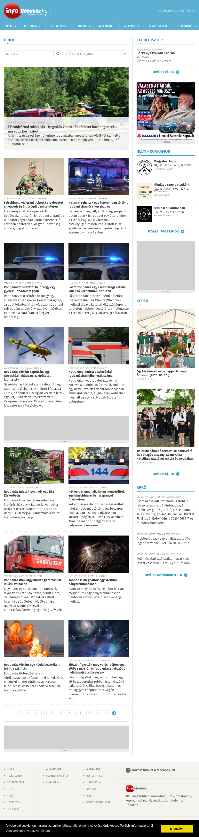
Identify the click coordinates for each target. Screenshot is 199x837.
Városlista (50, 11)
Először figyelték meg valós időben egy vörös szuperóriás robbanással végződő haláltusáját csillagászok (96, 668)
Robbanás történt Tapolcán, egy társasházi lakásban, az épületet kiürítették (27, 375)
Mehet (57, 53)
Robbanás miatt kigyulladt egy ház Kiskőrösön (29, 493)
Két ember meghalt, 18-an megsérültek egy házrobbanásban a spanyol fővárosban (96, 495)
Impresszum (93, 782)
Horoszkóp (14, 809)
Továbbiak (184, 26)
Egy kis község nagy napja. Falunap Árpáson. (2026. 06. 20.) (162, 373)
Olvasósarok (158, 26)
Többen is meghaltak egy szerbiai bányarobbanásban (92, 582)
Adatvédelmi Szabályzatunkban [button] (28, 831)
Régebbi (114, 713)
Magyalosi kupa (165, 161)
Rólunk (91, 789)
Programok (32, 26)
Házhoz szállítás (57, 776)
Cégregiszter (59, 26)
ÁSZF (89, 796)
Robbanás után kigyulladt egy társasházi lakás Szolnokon (33, 582)
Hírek (8, 26)
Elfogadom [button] (177, 828)
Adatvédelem (94, 776)
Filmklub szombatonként (171, 184)
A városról (53, 769)
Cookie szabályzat (98, 802)
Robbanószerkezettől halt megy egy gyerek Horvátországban (29, 289)
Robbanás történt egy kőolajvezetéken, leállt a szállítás (32, 666)
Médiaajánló (94, 769)
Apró (10, 796)
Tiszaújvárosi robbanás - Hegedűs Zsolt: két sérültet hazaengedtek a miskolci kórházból (62, 129)
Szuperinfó (131, 26)
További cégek (163, 72)
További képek (163, 474)
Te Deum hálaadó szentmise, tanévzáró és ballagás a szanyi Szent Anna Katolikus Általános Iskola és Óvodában (165, 455)
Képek (82, 26)
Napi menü (53, 782)
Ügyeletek (13, 802)
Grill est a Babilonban (169, 208)
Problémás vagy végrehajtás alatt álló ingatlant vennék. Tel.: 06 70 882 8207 (163, 540)
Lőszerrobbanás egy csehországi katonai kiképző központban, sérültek (97, 289)
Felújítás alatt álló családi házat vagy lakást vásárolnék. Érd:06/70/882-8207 (163, 561)
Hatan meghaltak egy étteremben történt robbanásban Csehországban (98, 204)
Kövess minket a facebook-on (153, 770)
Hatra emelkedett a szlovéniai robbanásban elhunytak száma (90, 373)
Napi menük (106, 26)
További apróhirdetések (163, 575)
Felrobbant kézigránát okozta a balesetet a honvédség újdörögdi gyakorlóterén (33, 204)
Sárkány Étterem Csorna (156, 53)
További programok (163, 231)
